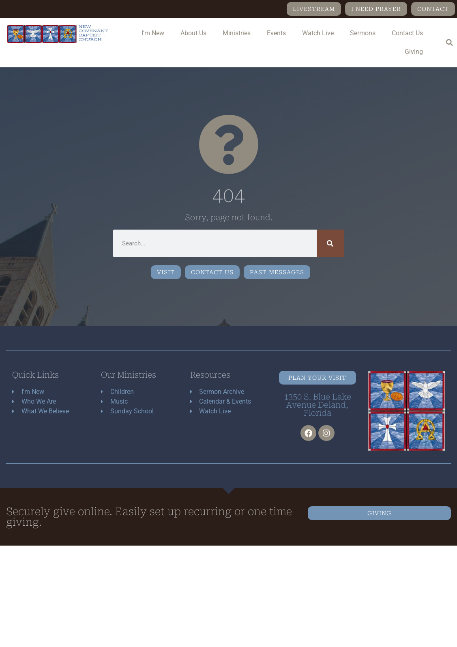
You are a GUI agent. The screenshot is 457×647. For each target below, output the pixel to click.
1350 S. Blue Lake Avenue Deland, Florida (317, 405)
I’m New (153, 33)
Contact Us (407, 33)
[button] (449, 43)
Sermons (362, 33)
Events (276, 33)
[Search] (330, 243)
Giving (414, 52)
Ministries (237, 33)
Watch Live (318, 33)
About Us (193, 33)
